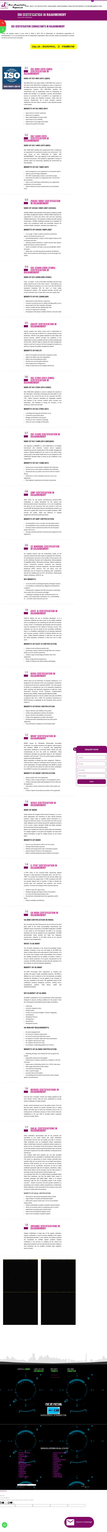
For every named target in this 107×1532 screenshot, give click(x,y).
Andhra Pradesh (24, 1453)
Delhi (55, 1456)
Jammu (21, 1461)
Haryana (21, 1459)
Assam (21, 1454)
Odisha (21, 1470)
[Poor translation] (10, 1502)
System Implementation (93, 6)
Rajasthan (22, 1471)
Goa (20, 1458)
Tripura (21, 1475)
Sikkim (55, 1471)
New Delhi (57, 1468)
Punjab (56, 1470)
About (32, 6)
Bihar (55, 1454)
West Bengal (57, 1477)
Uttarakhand (57, 1475)
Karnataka (22, 1463)
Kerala (55, 1463)
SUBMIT (91, 781)
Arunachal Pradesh (59, 1453)
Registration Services (76, 6)
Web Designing (62, 6)
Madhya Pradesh (24, 1465)
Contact (42, 14)
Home (27, 6)
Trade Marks (52, 6)
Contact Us (3, 1491)
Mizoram (21, 1468)
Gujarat (56, 1458)
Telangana (57, 1473)
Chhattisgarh (23, 1456)
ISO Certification (41, 6)
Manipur (56, 1466)
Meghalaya (22, 1466)
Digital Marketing (31, 14)
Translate (85, 1486)
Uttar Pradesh (23, 1477)
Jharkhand (57, 1461)
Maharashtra (57, 1465)
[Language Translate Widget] (26, 1485)
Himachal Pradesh (59, 1459)
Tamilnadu (22, 1473)
